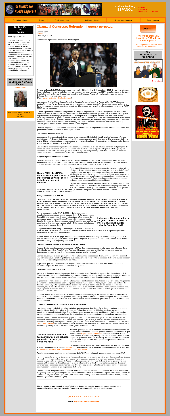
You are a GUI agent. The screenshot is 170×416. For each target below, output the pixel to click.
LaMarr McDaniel (49, 98)
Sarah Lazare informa (45, 324)
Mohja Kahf (70, 347)
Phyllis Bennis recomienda (91, 334)
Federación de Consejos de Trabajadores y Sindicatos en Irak (63, 349)
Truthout (40, 34)
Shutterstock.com (64, 98)
